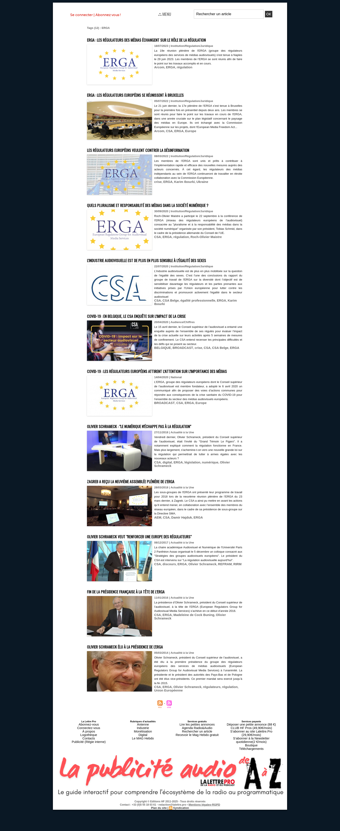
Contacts (88, 765)
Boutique (251, 768)
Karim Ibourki (181, 189)
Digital (143, 763)
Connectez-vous (88, 757)
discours (167, 599)
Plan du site (159, 829)
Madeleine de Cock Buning (189, 650)
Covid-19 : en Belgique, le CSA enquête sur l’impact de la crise (157, 339)
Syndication (180, 829)
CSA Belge (169, 324)
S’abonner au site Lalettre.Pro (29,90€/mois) (251, 760)
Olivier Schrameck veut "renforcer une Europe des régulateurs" (161, 567)
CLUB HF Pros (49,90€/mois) (251, 757)
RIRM (228, 599)
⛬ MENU (164, 14)
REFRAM (217, 599)
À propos (88, 760)
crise (157, 189)
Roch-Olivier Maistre (200, 257)
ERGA (169, 75)
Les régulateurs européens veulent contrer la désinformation (160, 157)
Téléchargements (251, 770)
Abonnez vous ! (108, 15)
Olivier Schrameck (225, 493)
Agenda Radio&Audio (197, 757)
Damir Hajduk (179, 548)
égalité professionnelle (193, 324)
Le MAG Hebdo (143, 765)
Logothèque (88, 763)
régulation (181, 75)
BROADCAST (179, 371)
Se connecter (81, 15)
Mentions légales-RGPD (204, 826)
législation (188, 493)
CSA (167, 143)
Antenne (143, 755)
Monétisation (143, 760)
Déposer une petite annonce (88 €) (251, 755)
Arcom (158, 75)
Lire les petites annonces (197, 755)
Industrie (142, 757)
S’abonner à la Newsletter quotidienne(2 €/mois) (251, 764)
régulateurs (205, 718)
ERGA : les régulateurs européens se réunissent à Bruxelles (156, 102)
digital (166, 493)
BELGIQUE (161, 371)
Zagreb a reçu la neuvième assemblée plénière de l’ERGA (151, 512)
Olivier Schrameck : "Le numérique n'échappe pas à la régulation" (161, 457)
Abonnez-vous (88, 755)
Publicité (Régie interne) (88, 768)
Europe (187, 143)
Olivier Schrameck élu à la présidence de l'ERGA (142, 677)
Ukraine (197, 189)
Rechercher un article (197, 760)
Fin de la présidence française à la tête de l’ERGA (143, 622)
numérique (204, 493)
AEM (157, 548)
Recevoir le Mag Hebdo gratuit (197, 763)
